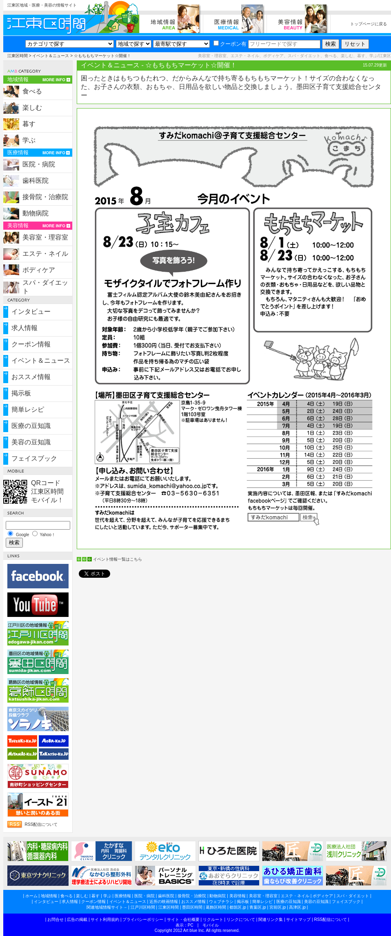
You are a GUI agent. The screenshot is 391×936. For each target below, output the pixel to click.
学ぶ (29, 140)
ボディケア (38, 269)
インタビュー (31, 311)
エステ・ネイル (45, 253)
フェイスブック (34, 458)
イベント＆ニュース (50, 55)
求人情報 (24, 327)
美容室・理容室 (45, 237)
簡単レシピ (27, 409)
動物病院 (35, 213)
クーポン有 (230, 44)
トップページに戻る (368, 24)
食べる (32, 91)
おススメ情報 (31, 376)
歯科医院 (35, 180)
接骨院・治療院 (45, 196)
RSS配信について (41, 824)
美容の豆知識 (31, 442)
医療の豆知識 (31, 425)
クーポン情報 (31, 344)
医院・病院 (38, 164)
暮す (29, 123)
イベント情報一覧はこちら (117, 559)
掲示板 (21, 393)
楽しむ (32, 107)
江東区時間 (17, 55)
